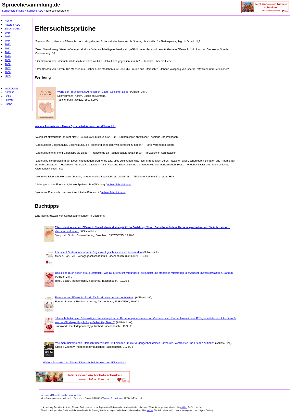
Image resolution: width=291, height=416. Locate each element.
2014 (8, 40)
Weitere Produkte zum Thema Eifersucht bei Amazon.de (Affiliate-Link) (84, 362)
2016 (8, 32)
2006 (8, 72)
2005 (8, 76)
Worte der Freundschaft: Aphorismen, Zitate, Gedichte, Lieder (93, 91)
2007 (8, 68)
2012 (8, 48)
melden (183, 407)
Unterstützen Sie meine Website (66, 395)
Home (8, 20)
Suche (8, 103)
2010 (8, 56)
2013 (8, 44)
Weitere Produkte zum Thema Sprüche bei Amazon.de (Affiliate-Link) (75, 126)
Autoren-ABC (12, 24)
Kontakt (9, 91)
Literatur (9, 99)
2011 (8, 52)
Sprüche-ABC (35, 10)
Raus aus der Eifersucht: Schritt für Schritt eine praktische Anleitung (94, 297)
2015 (8, 36)
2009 (8, 60)
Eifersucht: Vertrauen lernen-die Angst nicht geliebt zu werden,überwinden (98, 252)
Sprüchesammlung (13, 10)
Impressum (11, 88)
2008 (8, 64)
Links (8, 96)
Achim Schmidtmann (119, 184)
